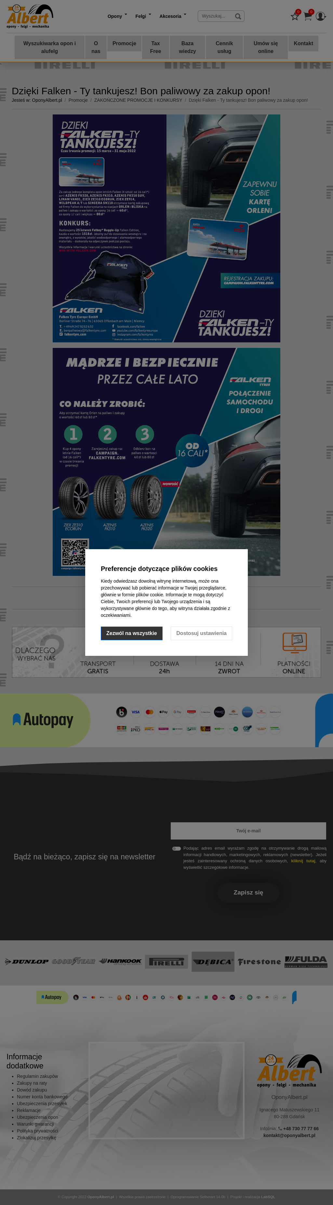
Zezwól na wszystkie (131, 633)
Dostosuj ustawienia (201, 633)
